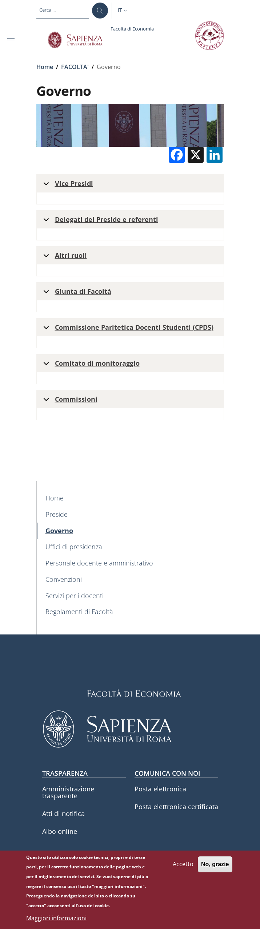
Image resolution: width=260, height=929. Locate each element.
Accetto (183, 864)
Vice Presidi (67, 185)
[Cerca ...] (100, 11)
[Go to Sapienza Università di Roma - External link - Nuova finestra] (79, 40)
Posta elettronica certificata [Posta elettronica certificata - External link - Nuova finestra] (176, 806)
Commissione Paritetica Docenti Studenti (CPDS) (127, 329)
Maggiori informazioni (56, 918)
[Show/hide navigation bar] (12, 38)
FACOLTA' (75, 67)
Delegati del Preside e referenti (99, 221)
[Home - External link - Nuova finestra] (130, 498)
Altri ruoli (64, 257)
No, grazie (215, 864)
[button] (123, 11)
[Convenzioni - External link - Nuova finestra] (130, 579)
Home (44, 67)
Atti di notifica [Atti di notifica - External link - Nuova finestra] (63, 813)
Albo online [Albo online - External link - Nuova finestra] (59, 831)
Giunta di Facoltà (76, 293)
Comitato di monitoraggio (90, 365)
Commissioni (69, 401)
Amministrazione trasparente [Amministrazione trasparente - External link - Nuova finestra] (68, 792)
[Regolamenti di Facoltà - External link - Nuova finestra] (130, 612)
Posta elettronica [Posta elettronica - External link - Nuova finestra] (160, 788)
